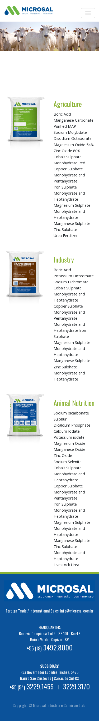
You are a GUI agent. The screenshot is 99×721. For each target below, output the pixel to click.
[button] (7, 54)
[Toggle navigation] (88, 13)
